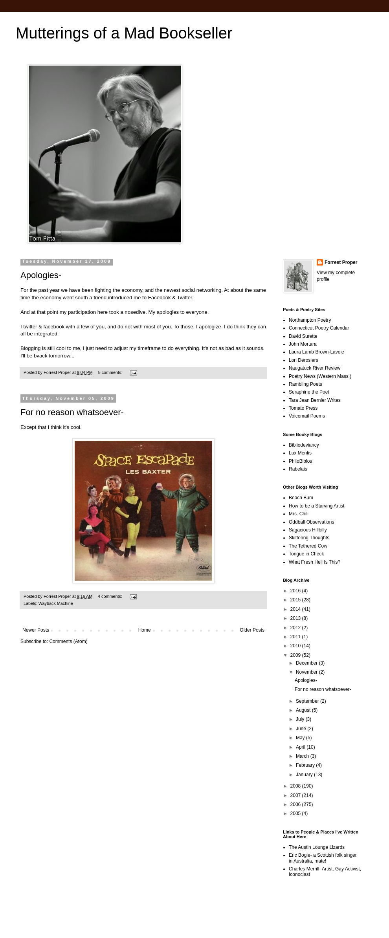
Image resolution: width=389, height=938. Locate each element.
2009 (296, 655)
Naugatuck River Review (314, 368)
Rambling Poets (305, 384)
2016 (296, 591)
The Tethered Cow (308, 546)
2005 (296, 813)
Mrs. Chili (298, 514)
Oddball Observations (311, 522)
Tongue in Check (306, 554)
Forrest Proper (341, 262)
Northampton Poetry (310, 320)
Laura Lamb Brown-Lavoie (316, 352)
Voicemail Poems (307, 416)
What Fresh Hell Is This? (314, 562)
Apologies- (40, 275)
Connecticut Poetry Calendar (319, 328)
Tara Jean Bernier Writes (315, 400)
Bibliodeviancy (304, 445)
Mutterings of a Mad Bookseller (124, 33)
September (308, 701)
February (306, 765)
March (303, 756)
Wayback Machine (56, 603)
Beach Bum (301, 497)
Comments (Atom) (68, 641)
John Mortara (303, 344)
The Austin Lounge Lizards (317, 847)
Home (144, 630)
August (304, 710)
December (307, 663)
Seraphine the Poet (309, 392)
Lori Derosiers (303, 360)
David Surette (303, 336)
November (307, 672)
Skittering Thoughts (309, 537)
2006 (296, 804)
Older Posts (252, 630)
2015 (296, 600)
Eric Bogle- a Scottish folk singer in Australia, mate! (323, 857)
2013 (296, 618)
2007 (296, 795)
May (301, 737)
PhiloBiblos (300, 461)
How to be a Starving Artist (316, 506)
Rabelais (298, 469)
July (301, 719)
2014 (296, 609)
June (301, 728)
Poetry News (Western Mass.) (320, 376)
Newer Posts (35, 630)
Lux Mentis (300, 453)
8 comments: (111, 372)
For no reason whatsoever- (72, 412)
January (305, 774)
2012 (296, 627)
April (301, 747)
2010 (296, 646)
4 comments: (110, 596)
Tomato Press (303, 408)
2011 (296, 636)
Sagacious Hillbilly (308, 530)
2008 (296, 786)
